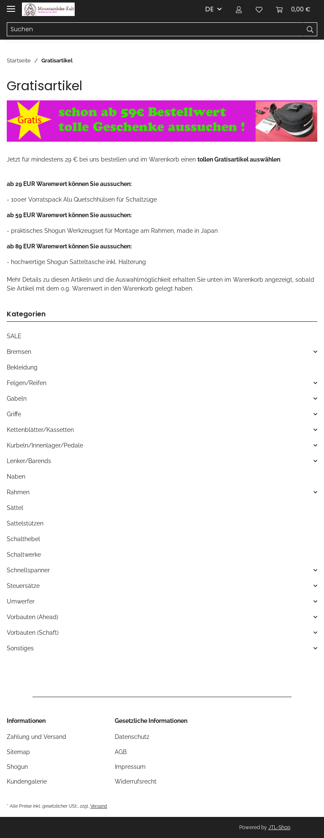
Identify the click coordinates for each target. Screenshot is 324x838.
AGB (121, 752)
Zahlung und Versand (36, 736)
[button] (239, 9)
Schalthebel (23, 539)
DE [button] (209, 9)
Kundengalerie (27, 781)
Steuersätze (23, 585)
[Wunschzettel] (259, 9)
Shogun (17, 766)
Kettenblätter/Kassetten (40, 429)
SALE (14, 336)
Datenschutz (132, 736)
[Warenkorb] (293, 9)
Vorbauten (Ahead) (32, 617)
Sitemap (18, 752)
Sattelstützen (25, 523)
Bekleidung (22, 367)
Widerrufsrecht (136, 781)
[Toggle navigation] (11, 5)
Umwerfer (21, 601)
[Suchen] (155, 29)
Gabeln (17, 398)
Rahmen (18, 492)
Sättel (15, 507)
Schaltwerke (24, 554)
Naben (16, 476)
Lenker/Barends (29, 461)
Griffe (14, 414)
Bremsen (19, 351)
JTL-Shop (279, 827)
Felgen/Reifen (26, 383)
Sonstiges (20, 648)
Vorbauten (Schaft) (33, 632)
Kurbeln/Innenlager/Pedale (45, 445)
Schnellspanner (28, 570)
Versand (98, 806)
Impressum (130, 766)
